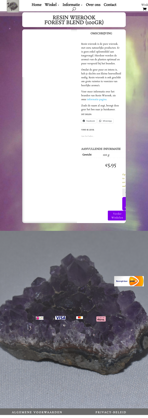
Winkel (51, 5)
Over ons (93, 5)
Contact (110, 5)
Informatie (71, 5)
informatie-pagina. (97, 99)
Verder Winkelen (117, 218)
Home (36, 5)
